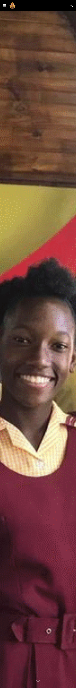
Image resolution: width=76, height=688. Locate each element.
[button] (4, 5)
